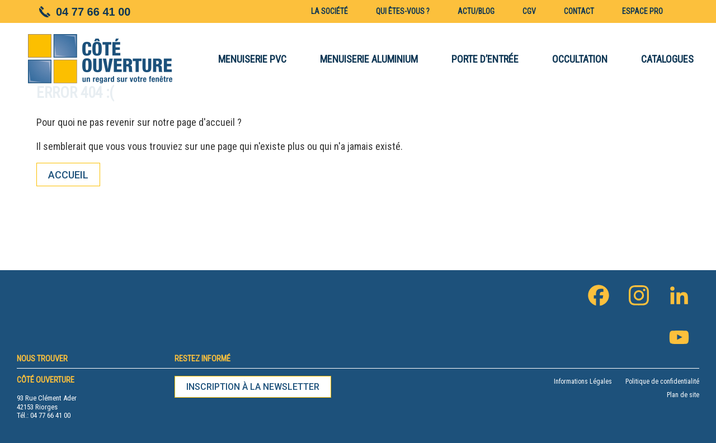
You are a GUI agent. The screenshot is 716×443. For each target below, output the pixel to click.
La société (329, 11)
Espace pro (642, 11)
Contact (579, 11)
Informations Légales (583, 381)
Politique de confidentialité (662, 381)
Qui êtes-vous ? (403, 11)
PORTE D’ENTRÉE (485, 59)
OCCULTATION (579, 59)
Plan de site (683, 395)
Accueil (68, 175)
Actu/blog (476, 11)
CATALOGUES (667, 59)
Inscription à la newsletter (252, 386)
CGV (529, 11)
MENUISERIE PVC (252, 59)
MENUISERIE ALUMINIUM (369, 59)
